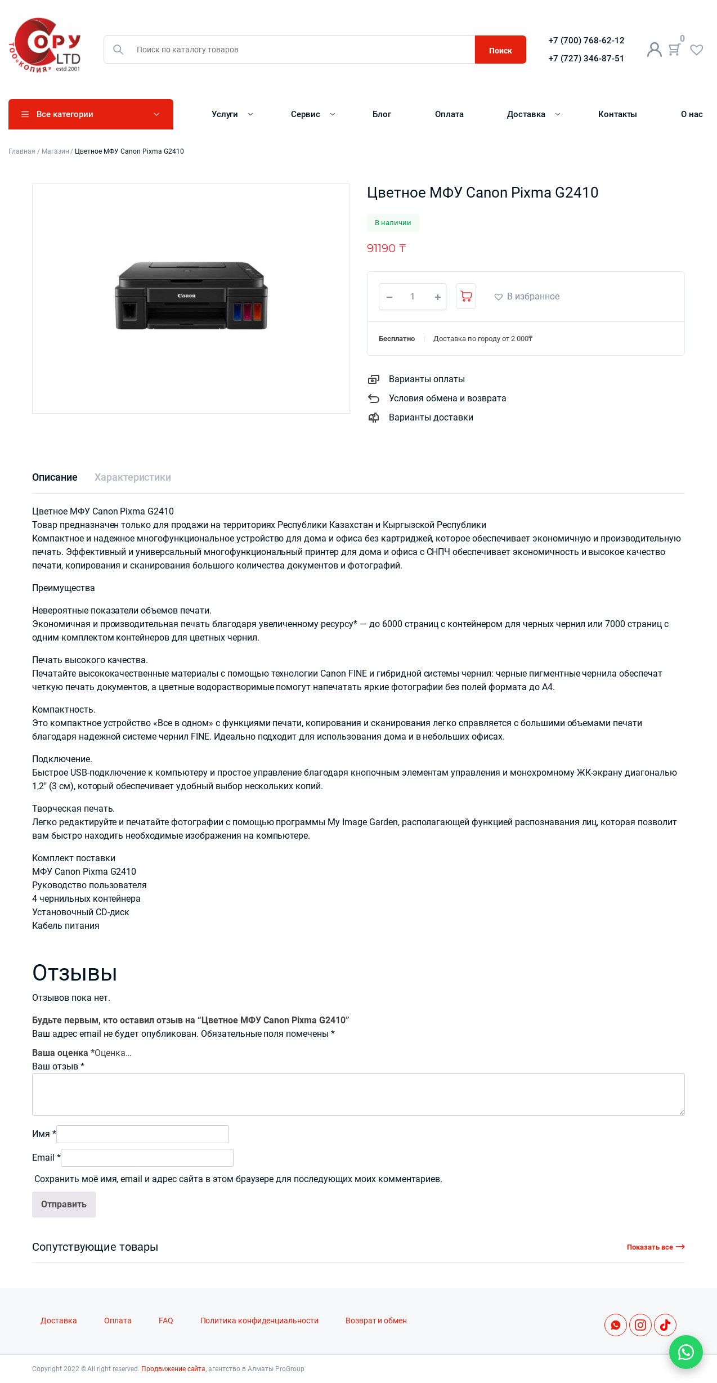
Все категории (65, 114)
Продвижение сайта (173, 1369)
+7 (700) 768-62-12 (587, 40)
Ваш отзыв (58, 1066)
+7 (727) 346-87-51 (587, 58)
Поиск (500, 50)
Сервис (305, 114)
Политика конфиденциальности (259, 1321)
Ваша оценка (63, 1053)
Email (46, 1157)
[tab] (55, 477)
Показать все (650, 1247)
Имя (44, 1134)
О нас (692, 114)
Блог (382, 114)
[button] (526, 296)
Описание (55, 477)
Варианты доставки (431, 417)
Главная (21, 151)
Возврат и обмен (376, 1321)
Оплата (449, 114)
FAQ (166, 1321)
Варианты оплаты (427, 379)
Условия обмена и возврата (448, 398)
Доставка (526, 114)
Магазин (55, 151)
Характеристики (133, 477)
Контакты (618, 114)
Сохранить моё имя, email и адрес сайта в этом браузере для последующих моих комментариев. (238, 1179)
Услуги (225, 114)
